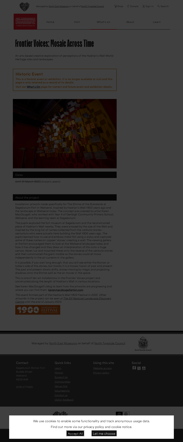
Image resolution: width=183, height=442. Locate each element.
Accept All (75, 433)
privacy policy (94, 426)
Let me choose (104, 433)
